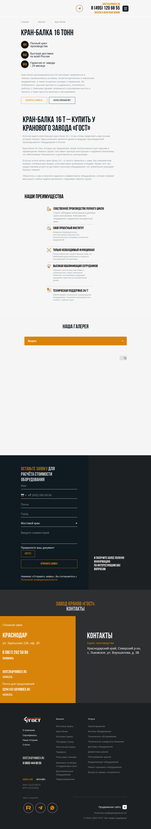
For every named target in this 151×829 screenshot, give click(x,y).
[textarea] (49, 536)
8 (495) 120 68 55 (105, 8)
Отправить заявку (49, 563)
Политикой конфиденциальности (39, 579)
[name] (49, 485)
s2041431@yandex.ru (16, 690)
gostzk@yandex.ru (15, 672)
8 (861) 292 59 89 (15, 652)
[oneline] (49, 514)
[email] (49, 504)
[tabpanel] (75, 402)
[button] (106, 13)
